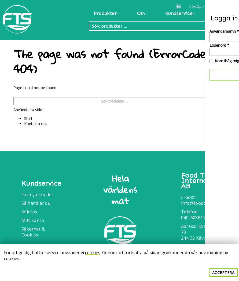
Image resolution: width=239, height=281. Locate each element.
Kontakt (222, 13)
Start (28, 118)
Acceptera (223, 272)
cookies (92, 253)
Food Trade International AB (200, 181)
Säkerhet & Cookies (33, 232)
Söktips (29, 212)
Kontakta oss (35, 123)
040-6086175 (194, 218)
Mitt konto (32, 220)
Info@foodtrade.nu (200, 203)
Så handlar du (35, 203)
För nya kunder (37, 195)
